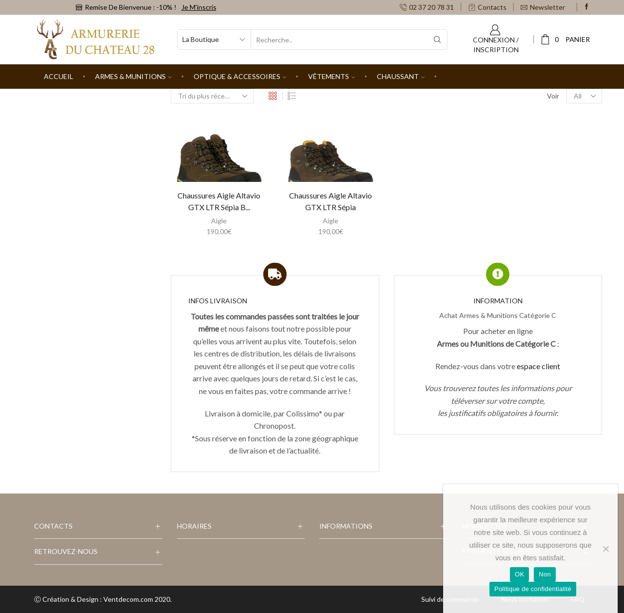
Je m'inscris (198, 7)
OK (519, 574)
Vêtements (331, 76)
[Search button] (437, 39)
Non (545, 574)
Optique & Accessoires (240, 76)
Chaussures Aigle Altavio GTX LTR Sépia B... (218, 201)
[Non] (605, 549)
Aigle (219, 221)
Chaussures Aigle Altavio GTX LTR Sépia (330, 201)
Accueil (58, 76)
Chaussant (401, 76)
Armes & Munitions (133, 76)
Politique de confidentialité (532, 589)
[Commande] (212, 96)
